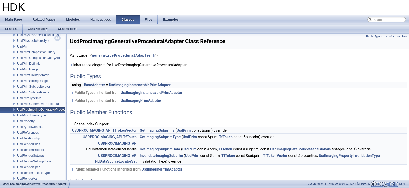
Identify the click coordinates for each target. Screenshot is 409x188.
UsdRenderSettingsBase (34, 161)
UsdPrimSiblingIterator (33, 75)
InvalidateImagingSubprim (161, 156)
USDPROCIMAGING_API (91, 130)
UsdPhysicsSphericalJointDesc (38, 35)
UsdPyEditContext (30, 127)
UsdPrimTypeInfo (29, 98)
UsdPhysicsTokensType (33, 41)
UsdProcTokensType (31, 115)
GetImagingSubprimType (160, 137)
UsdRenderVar (27, 178)
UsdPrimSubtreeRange (33, 92)
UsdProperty (26, 121)
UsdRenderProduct (30, 150)
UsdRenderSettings (30, 155)
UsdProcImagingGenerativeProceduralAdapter (49, 109)
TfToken (130, 137)
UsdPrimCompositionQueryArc (38, 58)
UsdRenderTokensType (33, 173)
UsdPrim (23, 46)
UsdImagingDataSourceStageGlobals (300, 149)
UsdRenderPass (28, 144)
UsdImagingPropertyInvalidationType (349, 156)
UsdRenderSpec (28, 167)
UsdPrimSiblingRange (32, 81)
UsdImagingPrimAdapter (141, 100)
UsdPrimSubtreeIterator (33, 87)
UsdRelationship (28, 138)
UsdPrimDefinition (29, 64)
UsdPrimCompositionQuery (36, 52)
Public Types (374, 36)
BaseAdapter (94, 85)
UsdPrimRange (27, 69)
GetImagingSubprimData (160, 149)
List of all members (396, 36)
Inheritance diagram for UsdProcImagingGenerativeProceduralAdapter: (129, 65)
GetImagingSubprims (157, 130)
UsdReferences (28, 132)
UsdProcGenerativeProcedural (38, 104)
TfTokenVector (124, 130)
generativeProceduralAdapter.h (123, 55)
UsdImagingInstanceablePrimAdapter (139, 85)
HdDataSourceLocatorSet (116, 161)
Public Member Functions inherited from (126, 169)
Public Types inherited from (126, 93)
